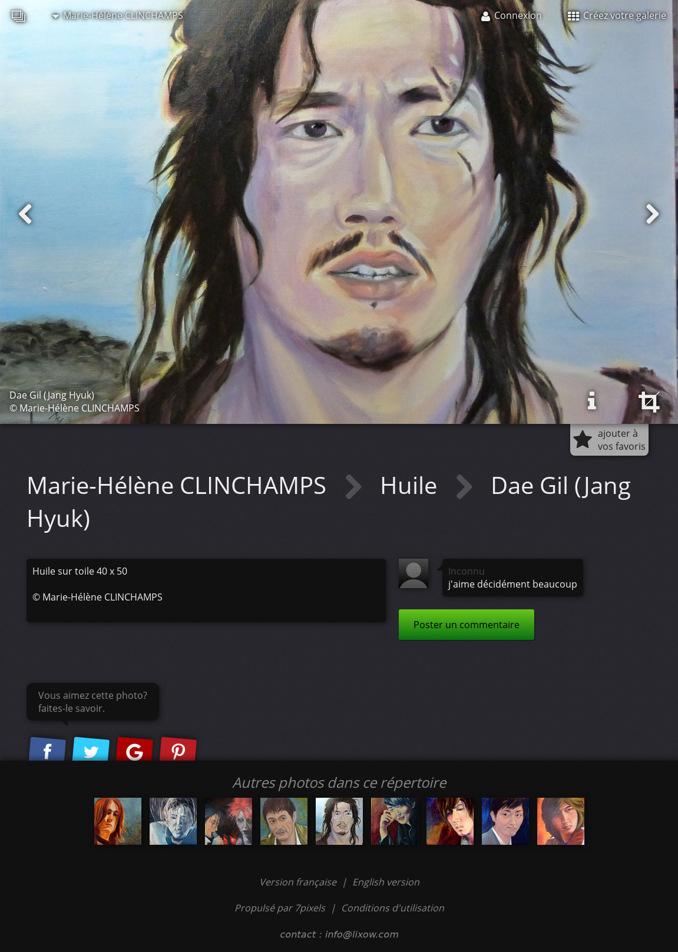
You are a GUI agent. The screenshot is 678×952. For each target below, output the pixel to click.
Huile (411, 485)
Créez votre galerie (617, 15)
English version (385, 881)
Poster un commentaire (467, 624)
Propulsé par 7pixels (279, 907)
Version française (299, 881)
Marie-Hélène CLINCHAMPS (117, 15)
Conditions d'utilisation (392, 907)
